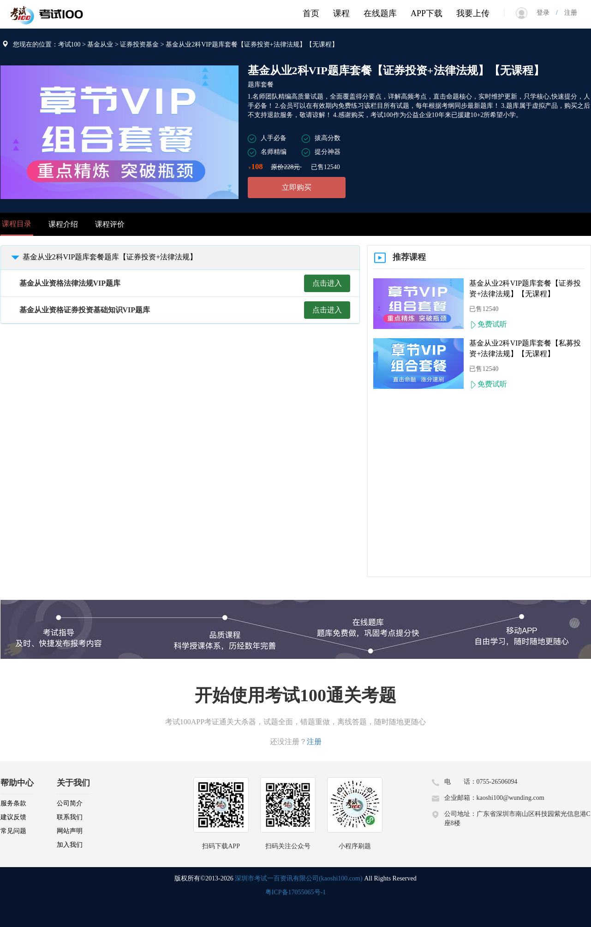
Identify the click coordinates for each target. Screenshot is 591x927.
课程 (341, 13)
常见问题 (13, 830)
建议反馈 (13, 817)
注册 (567, 12)
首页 (311, 13)
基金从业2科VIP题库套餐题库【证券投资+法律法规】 (102, 257)
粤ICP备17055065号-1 (295, 892)
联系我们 (70, 817)
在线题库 (380, 13)
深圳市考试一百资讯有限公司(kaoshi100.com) (298, 878)
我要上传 (473, 13)
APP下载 (426, 13)
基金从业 (100, 44)
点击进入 (327, 283)
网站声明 (70, 830)
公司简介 (70, 803)
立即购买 (296, 187)
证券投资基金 (139, 44)
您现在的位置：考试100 (47, 44)
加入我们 (70, 844)
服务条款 (13, 803)
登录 (546, 12)
